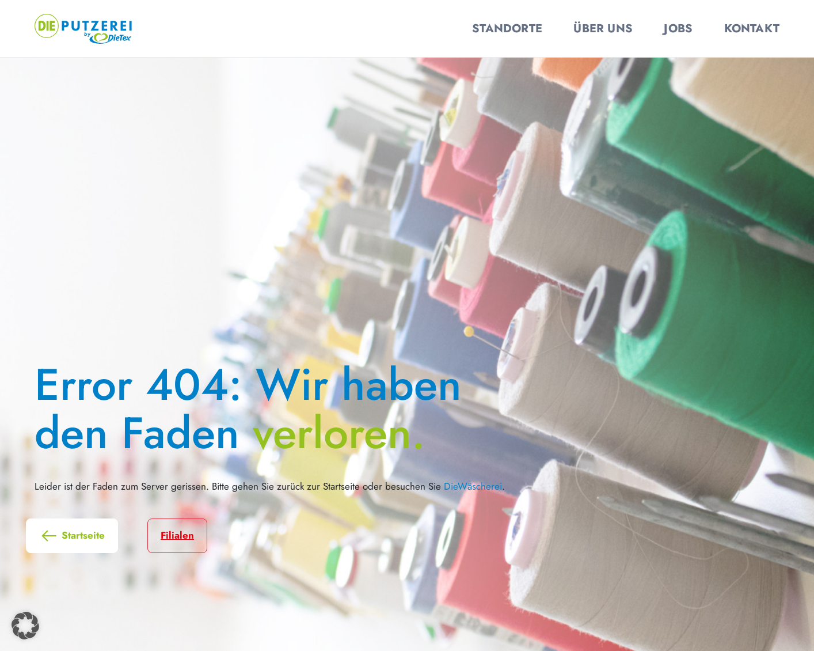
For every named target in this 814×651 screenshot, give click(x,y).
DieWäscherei (473, 486)
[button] (25, 625)
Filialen (177, 535)
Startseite (72, 536)
